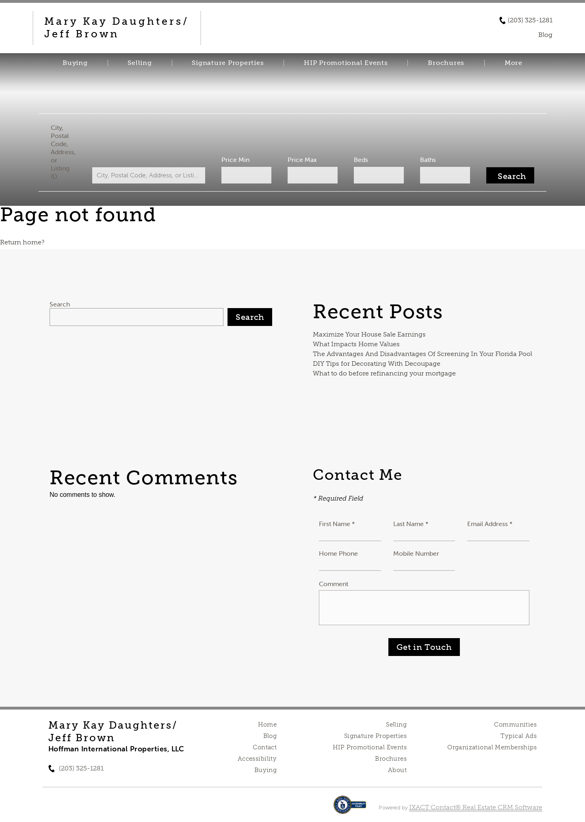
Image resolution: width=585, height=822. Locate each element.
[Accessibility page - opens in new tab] (350, 809)
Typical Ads (518, 736)
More (513, 63)
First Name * (337, 524)
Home (267, 724)
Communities (515, 724)
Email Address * (490, 524)
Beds (361, 159)
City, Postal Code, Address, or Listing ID (63, 151)
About (397, 770)
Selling (140, 63)
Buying (75, 63)
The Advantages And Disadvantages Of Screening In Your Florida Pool (422, 354)
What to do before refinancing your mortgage (384, 373)
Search (60, 304)
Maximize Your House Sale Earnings (369, 334)
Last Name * (411, 524)
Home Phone (338, 553)
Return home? (22, 242)
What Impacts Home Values (356, 344)
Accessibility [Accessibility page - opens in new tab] (257, 758)
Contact (265, 747)
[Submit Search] (510, 175)
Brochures (446, 63)
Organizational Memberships (492, 747)
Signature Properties (228, 63)
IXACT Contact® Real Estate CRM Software (475, 807)
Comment (333, 584)
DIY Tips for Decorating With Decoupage (376, 363)
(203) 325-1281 (530, 20)
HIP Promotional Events (346, 63)
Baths (428, 159)
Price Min (235, 159)
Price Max (302, 159)
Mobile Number (416, 553)
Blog (270, 736)
